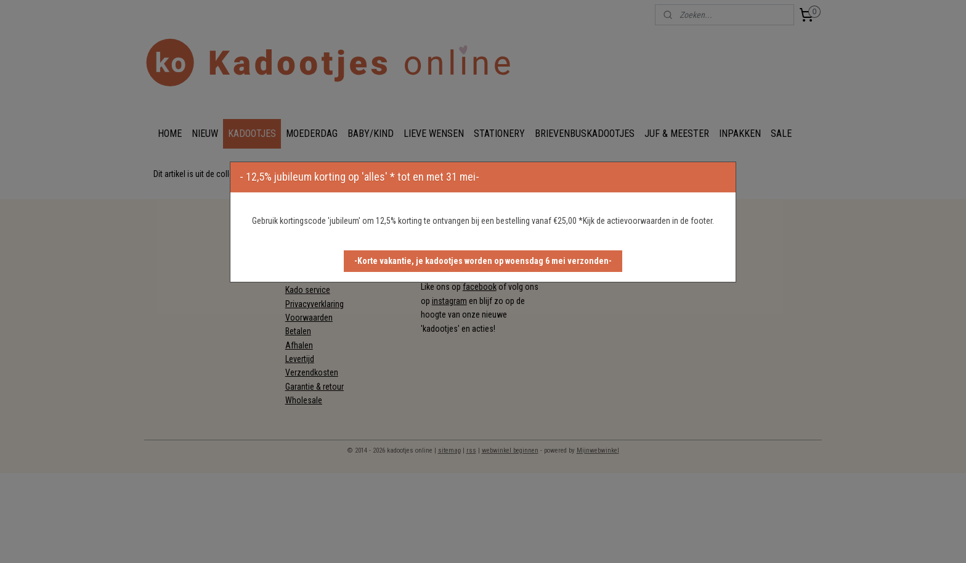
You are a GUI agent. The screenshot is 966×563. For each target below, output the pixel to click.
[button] (483, 261)
